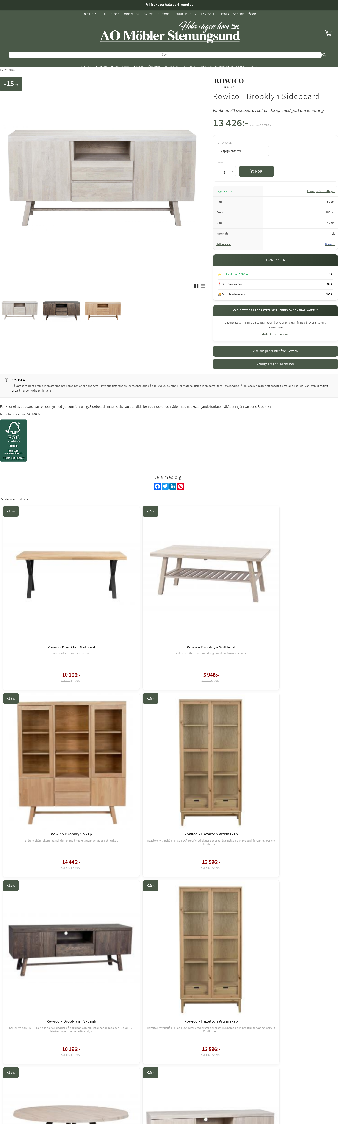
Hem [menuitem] (103, 14)
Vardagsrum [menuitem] (120, 67)
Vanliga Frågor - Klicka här (275, 364)
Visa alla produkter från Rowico (275, 351)
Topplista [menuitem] (89, 14)
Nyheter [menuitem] (85, 67)
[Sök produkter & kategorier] (165, 55)
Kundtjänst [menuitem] (184, 14)
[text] (230, 124)
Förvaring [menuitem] (154, 67)
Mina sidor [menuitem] (131, 14)
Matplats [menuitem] (101, 67)
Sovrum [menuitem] (138, 67)
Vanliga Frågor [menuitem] (244, 14)
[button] (328, 33)
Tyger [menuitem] (225, 14)
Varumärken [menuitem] (224, 67)
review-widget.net (175, 1001)
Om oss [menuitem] (148, 14)
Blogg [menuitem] (115, 14)
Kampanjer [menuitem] (208, 14)
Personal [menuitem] (164, 14)
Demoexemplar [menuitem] (246, 67)
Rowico (330, 244)
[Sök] (324, 55)
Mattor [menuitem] (206, 67)
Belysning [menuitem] (172, 67)
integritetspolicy (192, 966)
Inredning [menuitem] (190, 67)
